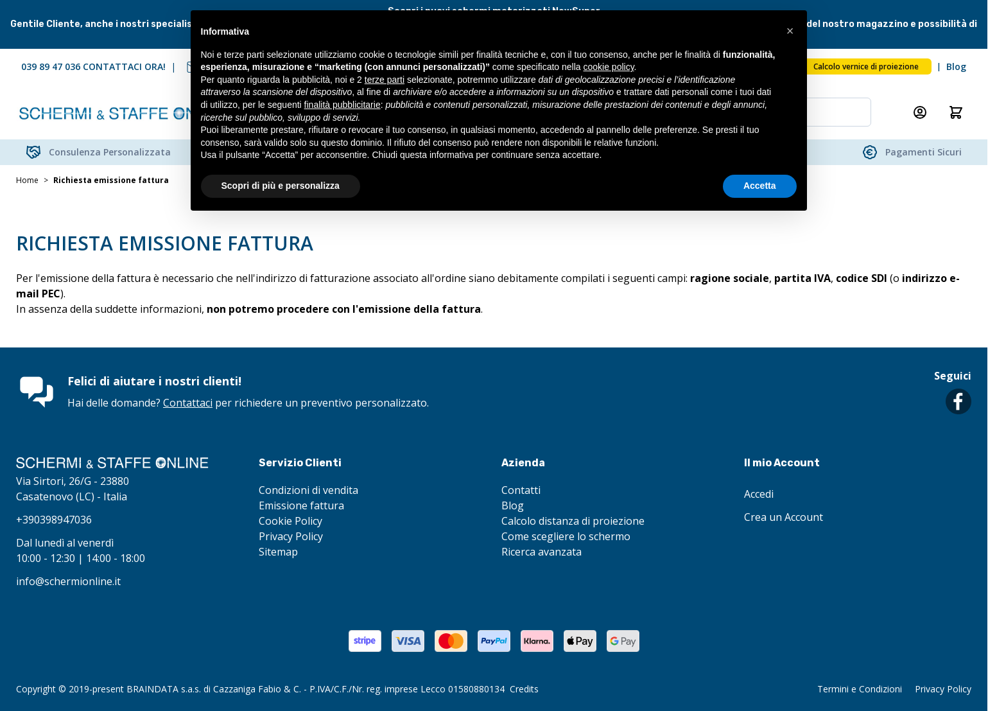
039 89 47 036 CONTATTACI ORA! (93, 66)
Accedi (759, 494)
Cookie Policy (290, 521)
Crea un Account (783, 517)
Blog (956, 66)
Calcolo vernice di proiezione (866, 66)
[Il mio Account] (920, 112)
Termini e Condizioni (859, 689)
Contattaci (187, 403)
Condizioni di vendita (308, 490)
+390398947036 (54, 520)
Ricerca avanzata (541, 552)
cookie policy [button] (608, 67)
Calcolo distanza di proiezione (573, 521)
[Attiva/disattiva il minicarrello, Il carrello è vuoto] (956, 112)
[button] (790, 31)
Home (27, 180)
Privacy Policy (291, 536)
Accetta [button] (759, 185)
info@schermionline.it (68, 581)
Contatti (521, 490)
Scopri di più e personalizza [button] (280, 185)
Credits (524, 689)
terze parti (384, 80)
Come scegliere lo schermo (565, 536)
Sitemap (278, 552)
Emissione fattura (301, 505)
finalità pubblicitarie (342, 105)
